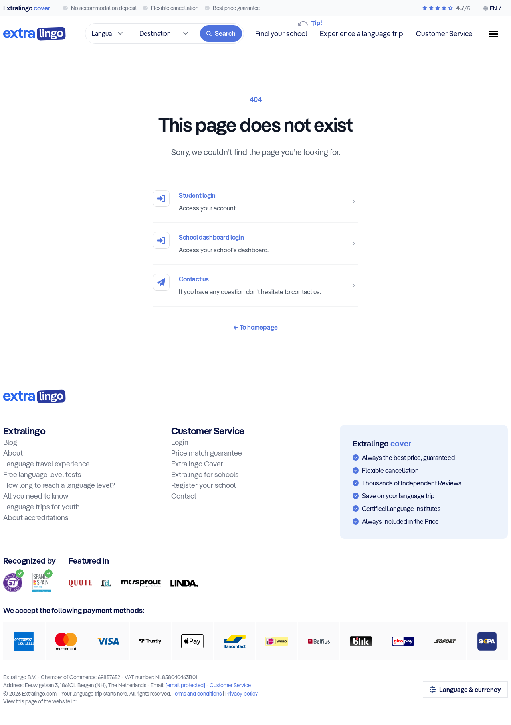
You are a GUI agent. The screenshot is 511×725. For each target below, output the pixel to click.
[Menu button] (496, 34)
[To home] (34, 34)
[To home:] (34, 396)
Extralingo (26, 8)
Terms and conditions (197, 693)
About (13, 453)
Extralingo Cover (197, 463)
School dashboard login (211, 237)
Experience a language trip (361, 33)
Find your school (281, 33)
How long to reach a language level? (59, 485)
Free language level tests (42, 474)
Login (179, 442)
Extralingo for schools (205, 474)
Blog (10, 442)
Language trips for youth (41, 506)
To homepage (256, 327)
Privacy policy (241, 693)
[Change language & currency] (490, 8)
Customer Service (444, 33)
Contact (183, 496)
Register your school (203, 485)
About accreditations (36, 517)
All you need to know (35, 496)
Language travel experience (46, 463)
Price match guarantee (206, 453)
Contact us (194, 279)
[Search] (221, 33)
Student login (197, 195)
